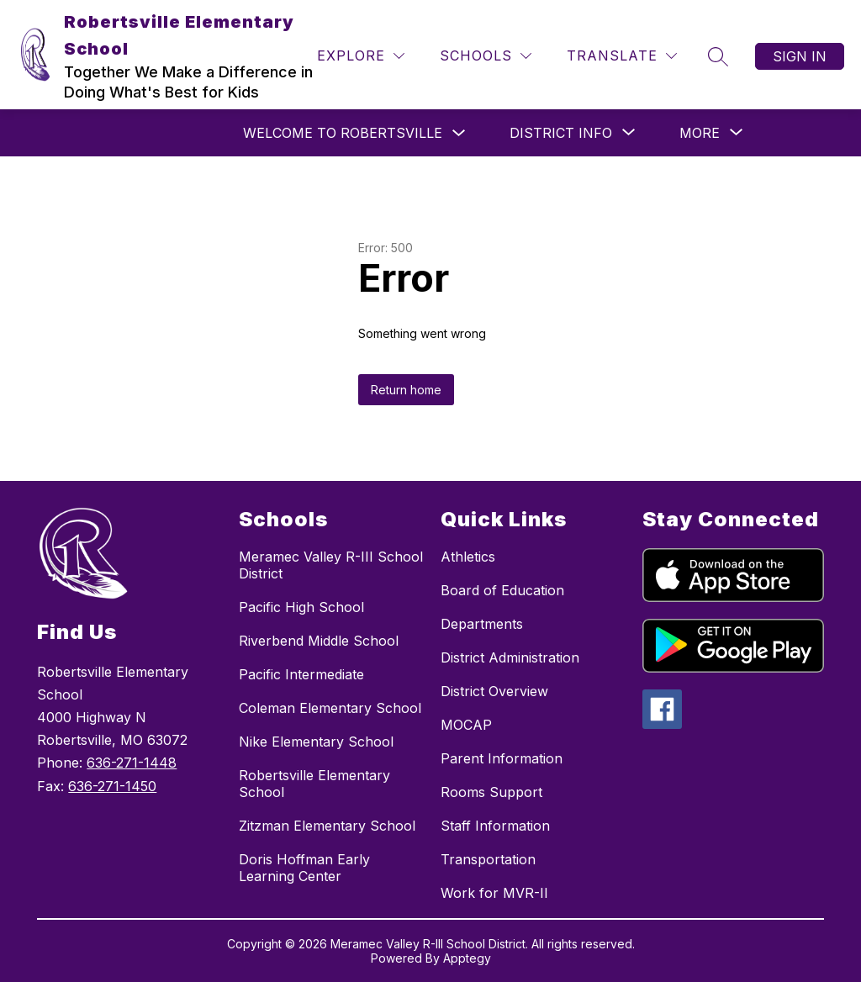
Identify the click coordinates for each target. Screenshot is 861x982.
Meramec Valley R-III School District (331, 565)
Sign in (800, 56)
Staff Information (495, 825)
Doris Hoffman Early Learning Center (304, 867)
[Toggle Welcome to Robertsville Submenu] (459, 133)
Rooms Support (491, 792)
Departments (482, 623)
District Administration (510, 657)
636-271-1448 (132, 762)
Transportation (488, 859)
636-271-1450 (112, 786)
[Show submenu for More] (699, 133)
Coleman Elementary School (330, 708)
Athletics (468, 556)
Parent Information (502, 758)
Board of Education (502, 590)
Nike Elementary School (316, 741)
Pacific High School (301, 607)
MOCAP (466, 724)
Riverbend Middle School (319, 640)
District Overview (494, 691)
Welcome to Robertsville (342, 132)
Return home (406, 390)
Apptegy (467, 958)
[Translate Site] (622, 55)
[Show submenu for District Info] (561, 133)
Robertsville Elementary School (314, 783)
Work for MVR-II (494, 892)
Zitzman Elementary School (327, 825)
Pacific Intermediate (301, 674)
